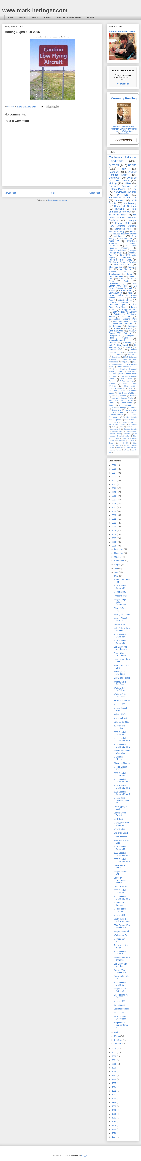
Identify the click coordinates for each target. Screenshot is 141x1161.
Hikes (128, 183)
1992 (114, 1091)
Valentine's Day (117, 283)
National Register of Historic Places (122, 187)
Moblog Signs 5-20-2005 (121, 768)
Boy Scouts (126, 379)
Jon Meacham (124, 133)
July (116, 568)
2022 (114, 480)
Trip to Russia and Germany (122, 322)
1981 (114, 1118)
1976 (114, 1133)
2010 (114, 527)
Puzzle (131, 440)
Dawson (133, 408)
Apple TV (114, 241)
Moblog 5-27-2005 (122, 614)
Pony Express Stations (122, 226)
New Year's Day (120, 321)
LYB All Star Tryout (118, 345)
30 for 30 (131, 177)
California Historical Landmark (122, 159)
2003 (114, 1052)
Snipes (122, 424)
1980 (114, 1121)
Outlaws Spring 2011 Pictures (122, 332)
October (118, 557)
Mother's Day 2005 (119, 940)
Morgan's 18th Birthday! (120, 990)
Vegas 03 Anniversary (127, 405)
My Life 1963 (119, 704)
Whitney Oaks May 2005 (120, 673)
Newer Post (10, 193)
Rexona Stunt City (122, 700)
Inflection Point (120, 718)
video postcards (114, 429)
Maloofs (112, 384)
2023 (114, 477)
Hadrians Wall (117, 431)
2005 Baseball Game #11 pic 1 (122, 854)
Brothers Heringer (119, 408)
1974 (114, 1137)
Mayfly (111, 290)
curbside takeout (118, 302)
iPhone (117, 328)
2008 (114, 534)
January (118, 1044)
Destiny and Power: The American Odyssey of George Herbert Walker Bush (124, 128)
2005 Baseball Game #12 (120, 774)
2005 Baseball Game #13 (120, 733)
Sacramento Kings (123, 229)
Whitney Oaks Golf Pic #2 (120, 689)
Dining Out (114, 177)
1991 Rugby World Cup (127, 393)
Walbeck (120, 447)
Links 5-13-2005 (121, 886)
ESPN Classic (114, 422)
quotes (118, 420)
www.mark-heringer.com (35, 10)
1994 (114, 1087)
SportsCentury (126, 403)
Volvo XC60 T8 (115, 293)
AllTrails (133, 231)
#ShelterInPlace (125, 300)
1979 (114, 1125)
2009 (114, 530)
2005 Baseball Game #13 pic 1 (122, 745)
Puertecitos (121, 440)
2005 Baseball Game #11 (120, 848)
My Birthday (125, 269)
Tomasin (112, 405)
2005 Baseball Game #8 (120, 983)
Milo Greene (122, 180)
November (119, 553)
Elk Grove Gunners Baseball (122, 262)
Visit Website (123, 84)
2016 (114, 503)
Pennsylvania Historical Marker (122, 336)
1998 (114, 1071)
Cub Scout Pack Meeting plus (121, 648)
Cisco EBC (126, 316)
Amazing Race (130, 352)
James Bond (126, 257)
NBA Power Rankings (125, 192)
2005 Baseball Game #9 (120, 952)
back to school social (127, 374)
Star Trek (113, 391)
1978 (114, 1129)
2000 (114, 1064)
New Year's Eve (122, 264)
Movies (22, 17)
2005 (114, 546)
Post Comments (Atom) (57, 200)
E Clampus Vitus (126, 381)
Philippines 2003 (129, 309)
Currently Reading (124, 98)
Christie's (113, 342)
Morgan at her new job (120, 910)
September (119, 561)
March (117, 1036)
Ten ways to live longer (121, 946)
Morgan (132, 220)
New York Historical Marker (123, 398)
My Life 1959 (119, 1012)
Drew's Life (116, 410)
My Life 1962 (119, 829)
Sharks (111, 403)
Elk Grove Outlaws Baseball (122, 287)
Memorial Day (120, 592)
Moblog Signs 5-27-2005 (121, 619)
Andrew (119, 200)
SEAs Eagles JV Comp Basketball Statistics (122, 296)
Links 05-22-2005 (121, 722)
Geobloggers (119, 1005)
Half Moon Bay (118, 364)
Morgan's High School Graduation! (120, 601)
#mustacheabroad (117, 340)
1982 (114, 1114)
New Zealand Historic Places (121, 400)
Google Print (119, 624)
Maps (132, 422)
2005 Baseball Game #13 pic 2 (122, 739)
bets (114, 376)
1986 (114, 1110)
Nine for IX (132, 355)
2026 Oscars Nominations (69, 17)
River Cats (116, 357)
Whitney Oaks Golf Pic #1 (120, 683)
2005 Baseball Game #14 (120, 635)
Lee (134, 189)
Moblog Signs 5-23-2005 (121, 709)
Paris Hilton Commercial (120, 654)
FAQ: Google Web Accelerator (122, 926)
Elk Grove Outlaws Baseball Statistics (122, 217)
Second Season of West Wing (122, 752)
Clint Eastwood (116, 331)
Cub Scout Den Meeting (120, 965)
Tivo (113, 427)
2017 (114, 500)
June (116, 572)
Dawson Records (130, 429)
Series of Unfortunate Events (120, 880)
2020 (114, 488)
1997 (114, 1075)
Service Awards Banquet (126, 367)
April (116, 1032)
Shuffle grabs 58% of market (122, 959)
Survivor (128, 347)
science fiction (116, 350)
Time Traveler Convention (120, 1017)
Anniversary (130, 203)
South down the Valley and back (122, 920)
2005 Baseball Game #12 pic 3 (122, 793)
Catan (129, 274)
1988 (114, 1106)
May (116, 576)
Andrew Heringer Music (122, 173)
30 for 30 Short (117, 214)
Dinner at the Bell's (119, 866)
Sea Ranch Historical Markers (122, 246)
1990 (114, 1098)
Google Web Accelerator (120, 971)
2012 (114, 519)
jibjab (134, 362)
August (117, 564)
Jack (114, 412)
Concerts (112, 381)
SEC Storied (113, 424)
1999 (114, 1068)
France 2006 (122, 223)
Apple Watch (131, 371)
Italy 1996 (127, 434)
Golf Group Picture (122, 678)
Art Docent (119, 236)
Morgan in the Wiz (122, 931)
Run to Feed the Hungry (120, 260)
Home (10, 17)
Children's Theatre (122, 763)
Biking (129, 328)
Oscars (130, 388)
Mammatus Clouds (119, 758)
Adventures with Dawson (122, 31)
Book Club (126, 290)
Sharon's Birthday (117, 250)
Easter (127, 281)
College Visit (114, 335)
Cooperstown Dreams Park (122, 319)
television (130, 427)
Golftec (124, 422)
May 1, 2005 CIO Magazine (121, 824)
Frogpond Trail (120, 596)
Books (35, 17)
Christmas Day (116, 276)
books (132, 165)
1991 (114, 1095)
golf (124, 169)
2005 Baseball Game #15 (120, 587)
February (118, 1040)
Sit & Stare (118, 819)
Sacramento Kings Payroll (122, 660)
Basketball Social (121, 1009)
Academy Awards (119, 396)
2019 (114, 492)
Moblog (113, 183)
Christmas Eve (115, 267)
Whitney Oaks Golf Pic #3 (120, 695)
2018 (114, 496)
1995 (114, 1083)
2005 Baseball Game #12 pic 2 (122, 786)
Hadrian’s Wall (130, 410)
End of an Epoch (121, 833)
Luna (114, 374)
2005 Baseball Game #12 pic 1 (122, 780)
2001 (114, 1060)
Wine (121, 427)
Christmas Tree (125, 238)
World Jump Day (121, 935)
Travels (47, 17)
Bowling (133, 396)
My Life (122, 194)
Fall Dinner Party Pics (122, 284)
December (119, 549)
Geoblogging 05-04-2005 (121, 996)
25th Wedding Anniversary (124, 312)
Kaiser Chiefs (119, 714)
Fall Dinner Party (116, 231)
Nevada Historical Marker (124, 234)
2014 (114, 511)
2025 (114, 469)
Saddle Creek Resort (120, 814)
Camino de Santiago (125, 206)
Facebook (114, 172)
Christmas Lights (117, 305)
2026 (114, 465)
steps (129, 293)
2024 (114, 473)
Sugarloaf (125, 362)
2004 (114, 1049)
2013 (114, 515)
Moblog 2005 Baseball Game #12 (121, 800)
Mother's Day (117, 272)
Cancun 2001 (129, 420)
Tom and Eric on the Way (122, 210)
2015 (114, 507)
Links (122, 412)
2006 (114, 542)
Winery (126, 450)
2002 (114, 1056)
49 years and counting (119, 727)
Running (119, 209)
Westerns (132, 326)
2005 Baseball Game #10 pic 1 (122, 897)
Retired (90, 17)
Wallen (120, 371)
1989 (114, 1102)
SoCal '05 (123, 443)
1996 (114, 1079)
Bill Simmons (115, 326)
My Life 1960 (119, 1001)
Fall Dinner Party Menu (122, 306)
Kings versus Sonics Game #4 (121, 1025)
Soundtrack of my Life (122, 197)
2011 (114, 523)
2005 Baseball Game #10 (120, 891)
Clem (121, 279)
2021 (114, 484)
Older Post (94, 193)
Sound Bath (132, 424)
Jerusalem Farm (118, 355)
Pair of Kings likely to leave (122, 629)
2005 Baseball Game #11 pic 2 (122, 860)
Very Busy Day (120, 837)
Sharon (111, 443)
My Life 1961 (119, 915)
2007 (114, 538)
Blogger (84, 1155)
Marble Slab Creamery (119, 903)
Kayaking (127, 342)
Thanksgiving (115, 274)
